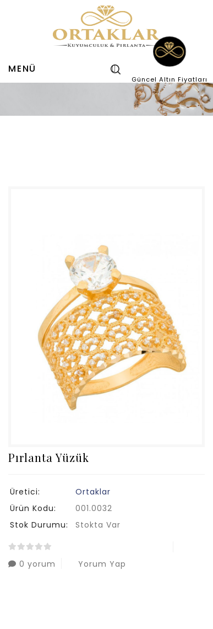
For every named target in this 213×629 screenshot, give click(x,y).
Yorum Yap (96, 563)
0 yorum (32, 563)
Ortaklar (93, 491)
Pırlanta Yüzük (113, 141)
